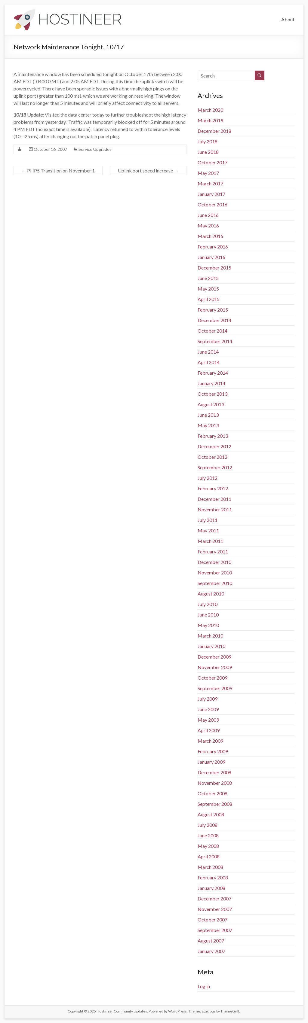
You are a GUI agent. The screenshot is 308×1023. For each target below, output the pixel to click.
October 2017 (212, 162)
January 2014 (211, 383)
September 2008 (215, 804)
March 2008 (210, 867)
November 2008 (215, 783)
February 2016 (213, 246)
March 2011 (210, 541)
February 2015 (213, 309)
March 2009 (210, 741)
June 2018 (208, 152)
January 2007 (211, 951)
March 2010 (210, 635)
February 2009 (213, 751)
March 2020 (210, 110)
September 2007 (215, 930)
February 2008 (213, 877)
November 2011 (215, 509)
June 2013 (208, 415)
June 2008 (208, 835)
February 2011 (213, 551)
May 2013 (208, 425)
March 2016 (210, 236)
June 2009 (208, 709)
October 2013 (212, 394)
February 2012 (213, 488)
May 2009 (208, 720)
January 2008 (211, 888)
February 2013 (213, 436)
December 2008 (214, 772)
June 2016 (208, 215)
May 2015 (208, 288)
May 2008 (208, 846)
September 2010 (215, 583)
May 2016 (208, 225)
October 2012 (212, 457)
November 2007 (215, 909)
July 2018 (207, 141)
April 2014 (209, 362)
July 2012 (207, 478)
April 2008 (209, 856)
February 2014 (213, 373)
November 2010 (215, 572)
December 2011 (214, 499)
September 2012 (215, 467)
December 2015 (214, 267)
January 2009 (211, 762)
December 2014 (214, 320)
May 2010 (208, 625)
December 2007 (214, 898)
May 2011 (208, 530)
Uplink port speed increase (148, 170)
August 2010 (211, 593)
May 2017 (208, 173)
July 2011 (207, 520)
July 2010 (207, 604)
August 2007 (211, 940)
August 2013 (211, 404)
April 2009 (209, 730)
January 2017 (211, 194)
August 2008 (211, 814)
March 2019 (210, 120)
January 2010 (211, 646)
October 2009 (212, 677)
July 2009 (207, 699)
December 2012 (214, 446)
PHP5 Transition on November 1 (58, 170)
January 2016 (211, 257)
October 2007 (212, 919)
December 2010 (214, 562)
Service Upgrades (95, 149)
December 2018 (214, 131)
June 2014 (208, 352)
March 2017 (210, 183)
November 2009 (215, 667)
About (287, 19)
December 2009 (214, 656)
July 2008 (207, 825)
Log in (204, 986)
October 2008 (212, 793)
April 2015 (209, 299)
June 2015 (208, 278)
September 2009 (215, 688)
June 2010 (208, 614)
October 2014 (212, 330)
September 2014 (215, 341)
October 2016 (212, 204)
